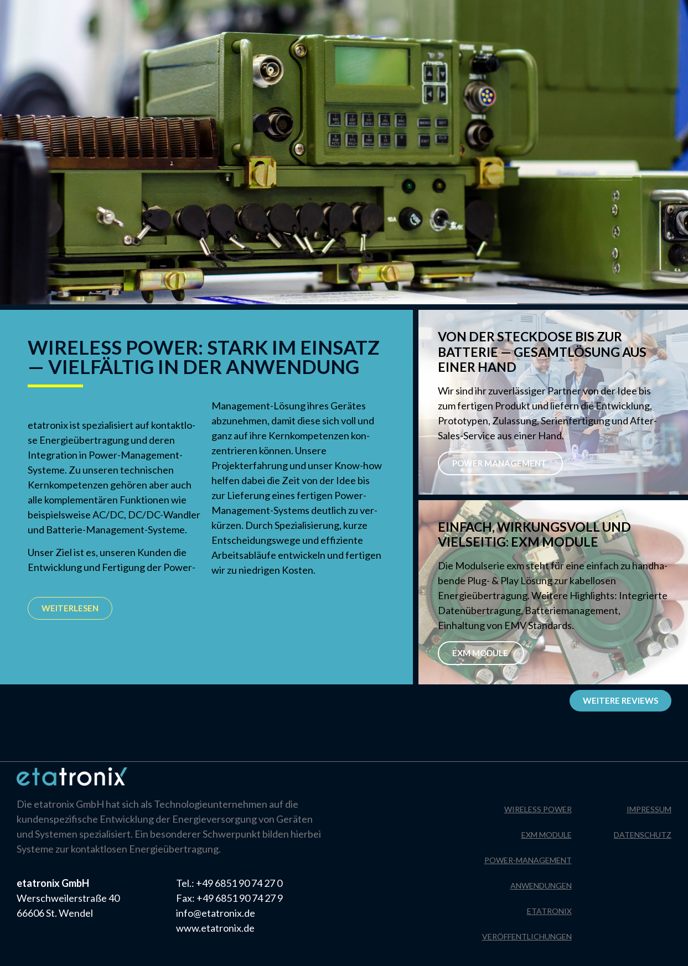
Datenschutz (654, 13)
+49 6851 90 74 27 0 (239, 883)
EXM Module (481, 653)
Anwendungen (541, 885)
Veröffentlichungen (527, 936)
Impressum (588, 13)
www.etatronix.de (215, 928)
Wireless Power (538, 809)
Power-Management (528, 860)
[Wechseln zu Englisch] (131, 21)
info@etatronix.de (215, 913)
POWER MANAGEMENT (500, 463)
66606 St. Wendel (55, 913)
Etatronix (549, 911)
